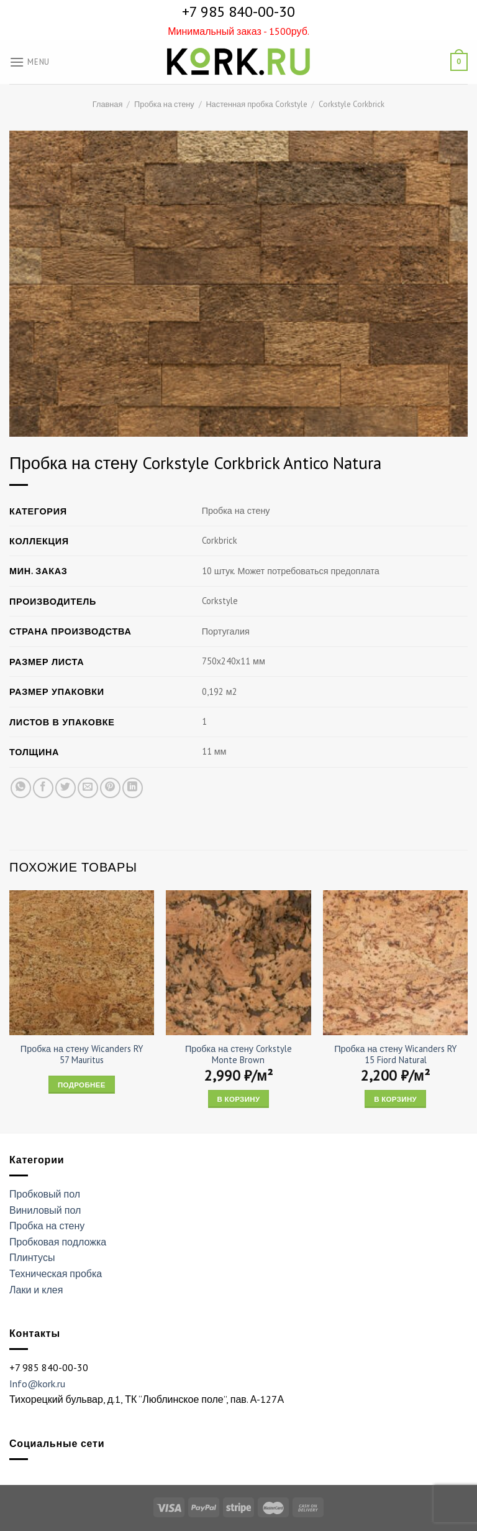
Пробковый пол (44, 1194)
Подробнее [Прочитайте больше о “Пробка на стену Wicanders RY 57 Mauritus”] (82, 1084)
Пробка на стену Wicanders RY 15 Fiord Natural (395, 1054)
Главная (108, 104)
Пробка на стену (164, 104)
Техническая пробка (55, 1273)
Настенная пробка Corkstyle (256, 104)
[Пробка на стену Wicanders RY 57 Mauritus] (81, 962)
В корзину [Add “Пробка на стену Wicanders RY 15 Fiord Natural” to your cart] (395, 1099)
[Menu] (29, 62)
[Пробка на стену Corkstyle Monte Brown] (238, 962)
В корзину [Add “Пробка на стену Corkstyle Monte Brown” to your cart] (238, 1099)
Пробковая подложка (57, 1242)
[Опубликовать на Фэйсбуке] (43, 788)
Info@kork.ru (37, 1383)
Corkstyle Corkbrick (351, 104)
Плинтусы (32, 1257)
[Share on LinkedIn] (132, 788)
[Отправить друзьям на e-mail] (88, 788)
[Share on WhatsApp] (21, 788)
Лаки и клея (36, 1289)
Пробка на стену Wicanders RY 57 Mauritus (81, 1054)
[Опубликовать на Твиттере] (65, 788)
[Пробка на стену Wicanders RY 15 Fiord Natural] (395, 962)
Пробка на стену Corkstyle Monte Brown (238, 1054)
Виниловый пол (45, 1210)
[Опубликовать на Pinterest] (110, 788)
